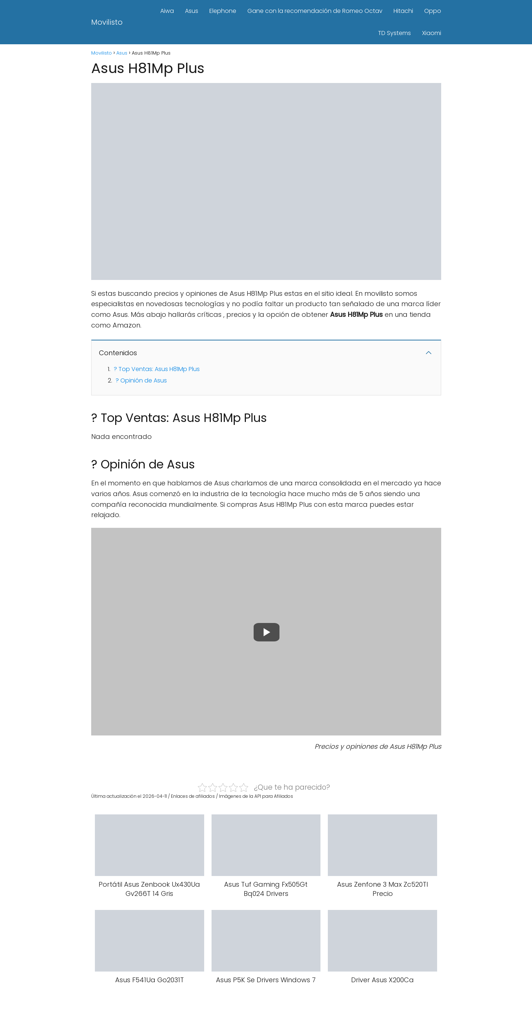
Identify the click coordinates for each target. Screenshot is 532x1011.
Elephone (222, 11)
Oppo (432, 11)
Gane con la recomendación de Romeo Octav (314, 11)
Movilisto (107, 22)
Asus (191, 11)
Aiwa (167, 11)
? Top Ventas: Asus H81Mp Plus (157, 369)
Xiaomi (431, 33)
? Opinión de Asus (141, 380)
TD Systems (394, 33)
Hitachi (403, 11)
